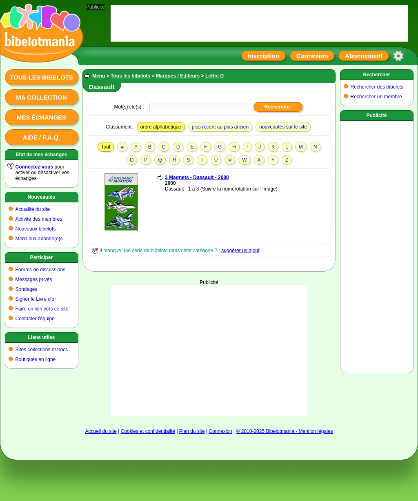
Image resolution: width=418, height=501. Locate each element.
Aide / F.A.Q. (41, 137)
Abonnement (363, 55)
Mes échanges (42, 117)
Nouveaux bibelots (36, 229)
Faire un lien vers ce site (42, 309)
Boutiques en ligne (36, 359)
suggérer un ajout (240, 250)
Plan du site (192, 431)
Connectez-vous (34, 167)
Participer (41, 257)
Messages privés (34, 279)
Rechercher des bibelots (377, 87)
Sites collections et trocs (42, 349)
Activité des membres (39, 219)
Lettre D (214, 76)
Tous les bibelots (41, 77)
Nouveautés (41, 197)
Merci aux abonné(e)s (39, 239)
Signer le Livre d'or (36, 299)
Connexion (312, 55)
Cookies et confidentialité (148, 431)
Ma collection (41, 97)
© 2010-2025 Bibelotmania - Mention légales (284, 431)
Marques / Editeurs (178, 76)
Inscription (263, 55)
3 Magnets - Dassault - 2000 (197, 177)
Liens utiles (41, 337)
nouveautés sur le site (283, 127)
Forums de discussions (41, 270)
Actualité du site (33, 209)
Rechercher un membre (376, 97)
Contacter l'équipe (35, 318)
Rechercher (376, 75)
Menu (98, 76)
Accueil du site (100, 431)
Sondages (27, 289)
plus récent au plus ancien (220, 127)
